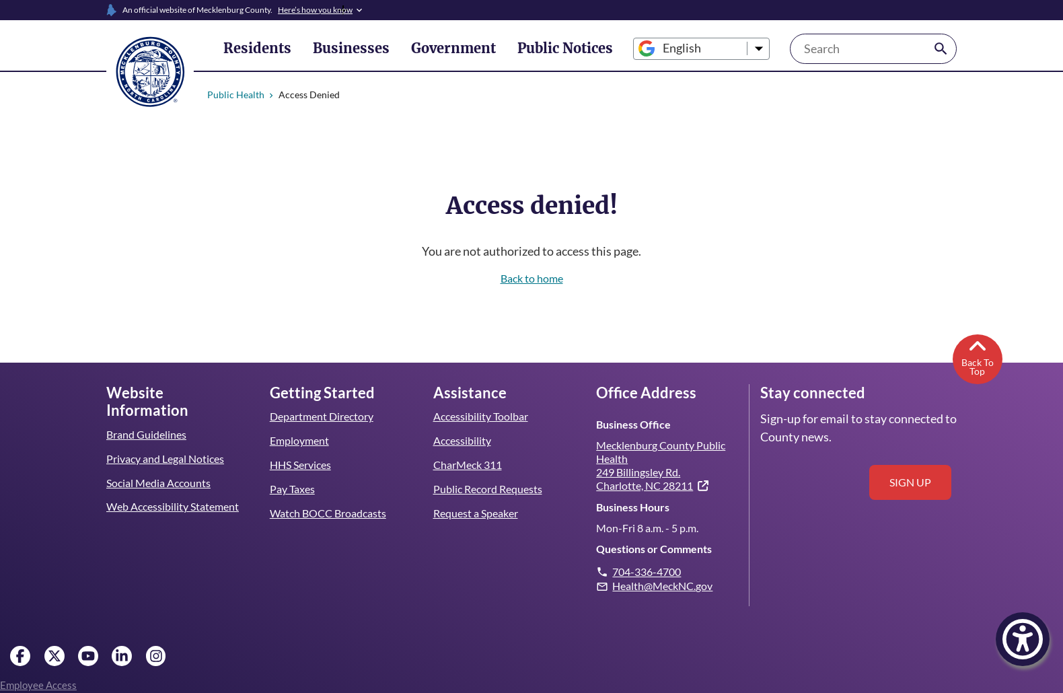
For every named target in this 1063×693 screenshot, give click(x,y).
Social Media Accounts (158, 464)
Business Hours (632, 507)
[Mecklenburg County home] (150, 70)
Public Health (235, 94)
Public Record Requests (487, 488)
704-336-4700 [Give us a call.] (647, 571)
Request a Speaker (476, 513)
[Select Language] (678, 49)
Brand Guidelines (146, 416)
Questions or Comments (653, 548)
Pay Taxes (292, 488)
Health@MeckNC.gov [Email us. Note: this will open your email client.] (662, 585)
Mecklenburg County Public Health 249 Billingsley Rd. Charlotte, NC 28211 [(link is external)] (660, 465)
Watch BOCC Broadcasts (328, 513)
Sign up (910, 482)
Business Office (632, 424)
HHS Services (301, 464)
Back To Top (977, 356)
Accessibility (461, 440)
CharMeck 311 (468, 464)
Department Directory (321, 416)
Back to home (531, 278)
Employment (299, 440)
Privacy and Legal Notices (165, 440)
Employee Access (38, 685)
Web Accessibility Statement (172, 488)
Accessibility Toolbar (480, 416)
